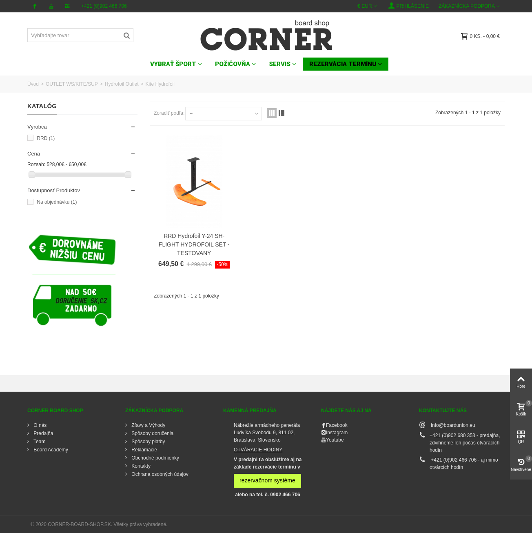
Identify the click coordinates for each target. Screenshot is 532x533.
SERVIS (279, 64)
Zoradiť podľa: (169, 113)
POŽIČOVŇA (232, 64)
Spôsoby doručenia (151, 433)
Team (38, 441)
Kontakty (140, 466)
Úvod (33, 84)
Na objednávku (57, 202)
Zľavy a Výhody (147, 425)
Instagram (337, 432)
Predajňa (42, 433)
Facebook (337, 425)
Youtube (335, 440)
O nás (39, 425)
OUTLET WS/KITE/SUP (72, 84)
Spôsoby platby (147, 441)
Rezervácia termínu (342, 64)
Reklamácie (143, 450)
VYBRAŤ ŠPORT (173, 64)
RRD (46, 138)
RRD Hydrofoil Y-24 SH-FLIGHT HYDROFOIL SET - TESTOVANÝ (194, 244)
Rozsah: (36, 164)
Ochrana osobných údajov (159, 474)
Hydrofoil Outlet (122, 84)
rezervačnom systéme (267, 480)
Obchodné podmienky (154, 458)
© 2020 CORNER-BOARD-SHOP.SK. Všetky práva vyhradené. (99, 524)
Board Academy (50, 450)
